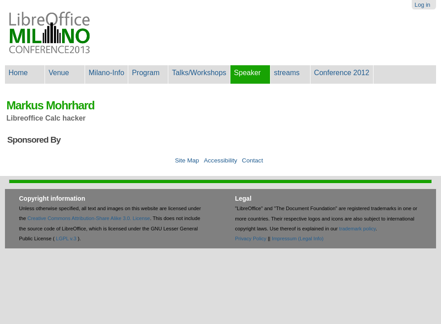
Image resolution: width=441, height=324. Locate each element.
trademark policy (357, 228)
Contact (252, 160)
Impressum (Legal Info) (298, 238)
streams (287, 72)
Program (145, 72)
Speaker (247, 72)
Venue (59, 72)
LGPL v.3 (66, 238)
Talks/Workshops (199, 72)
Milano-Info (106, 72)
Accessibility (220, 160)
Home (18, 72)
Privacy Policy (250, 238)
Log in (422, 4)
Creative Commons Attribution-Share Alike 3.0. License (88, 218)
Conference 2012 (341, 72)
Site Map (187, 160)
